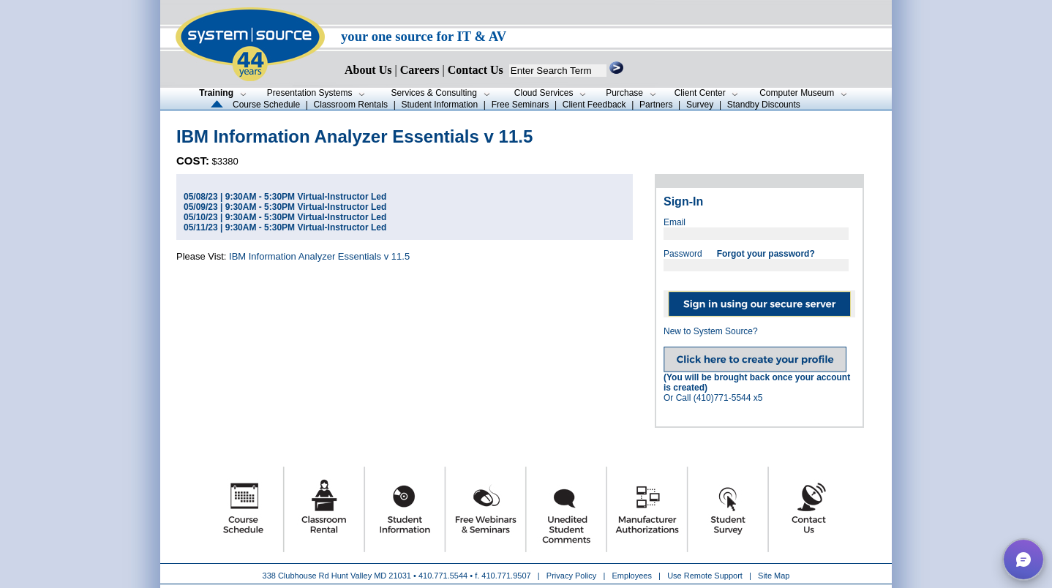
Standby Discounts (763, 104)
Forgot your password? (766, 254)
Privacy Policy (572, 575)
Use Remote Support (705, 575)
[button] (1023, 559)
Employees (632, 575)
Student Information (439, 104)
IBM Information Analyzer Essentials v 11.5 (319, 256)
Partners (655, 104)
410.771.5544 (442, 575)
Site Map (773, 575)
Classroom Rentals (351, 104)
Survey (699, 104)
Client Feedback (594, 104)
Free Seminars (520, 104)
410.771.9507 (505, 575)
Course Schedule (266, 104)
